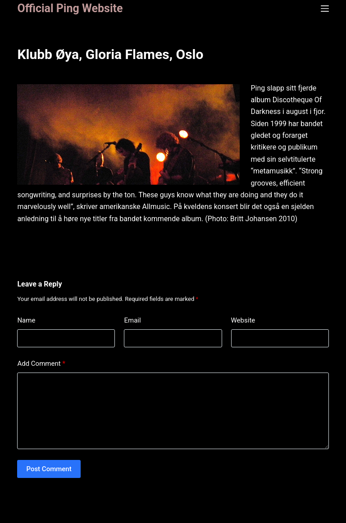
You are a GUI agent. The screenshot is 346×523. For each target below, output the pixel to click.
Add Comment (41, 363)
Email (132, 320)
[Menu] (325, 9)
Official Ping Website (70, 8)
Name (26, 320)
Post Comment (48, 469)
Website (243, 320)
